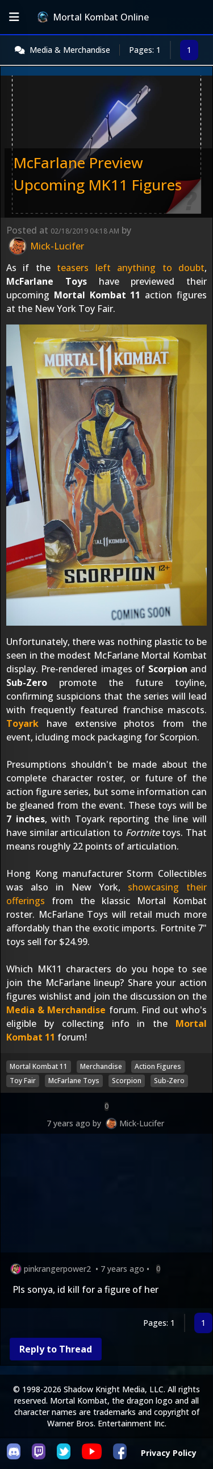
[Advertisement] (106, 1195)
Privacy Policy (169, 1452)
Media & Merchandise (70, 49)
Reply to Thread (55, 1349)
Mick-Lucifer (141, 1123)
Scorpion (126, 1080)
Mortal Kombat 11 (39, 1066)
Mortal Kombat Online (93, 17)
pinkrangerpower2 (57, 1268)
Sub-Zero (169, 1080)
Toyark (22, 723)
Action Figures (158, 1066)
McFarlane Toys (73, 1080)
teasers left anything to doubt (130, 267)
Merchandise (101, 1066)
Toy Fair (23, 1080)
